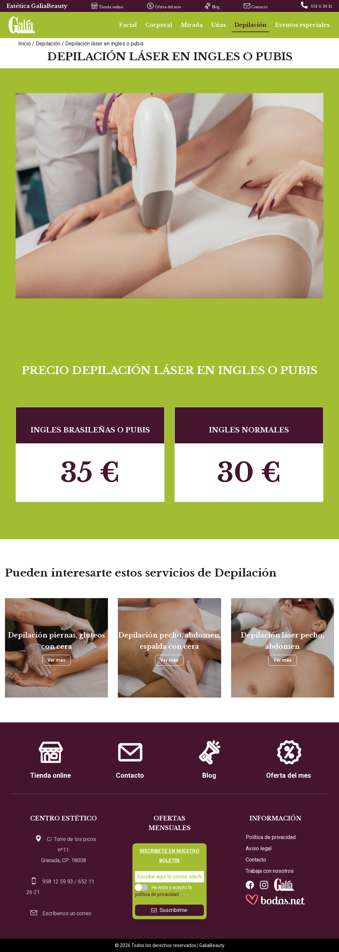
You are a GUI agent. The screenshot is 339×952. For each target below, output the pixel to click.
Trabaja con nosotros (270, 871)
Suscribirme (169, 910)
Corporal (158, 25)
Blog (209, 6)
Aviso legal (258, 848)
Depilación (250, 25)
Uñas (218, 25)
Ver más (56, 660)
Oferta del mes (160, 6)
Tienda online (103, 6)
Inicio (25, 43)
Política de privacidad (271, 837)
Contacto (252, 6)
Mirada (192, 25)
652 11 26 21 (321, 6)
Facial (128, 25)
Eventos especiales (302, 25)
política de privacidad (157, 894)
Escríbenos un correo (66, 913)
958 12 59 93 (57, 881)
